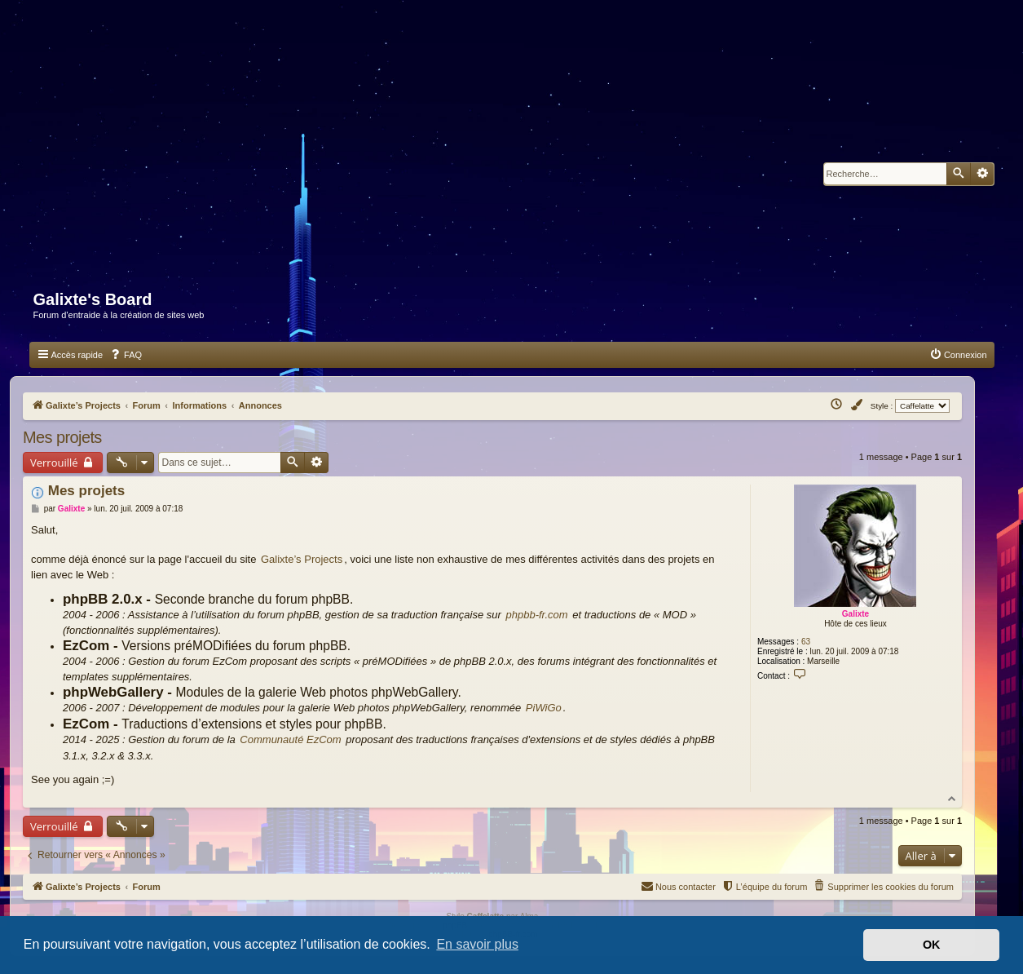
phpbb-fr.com (537, 615)
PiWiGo (544, 708)
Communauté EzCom (290, 739)
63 (805, 641)
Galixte (855, 613)
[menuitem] (125, 355)
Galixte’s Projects (301, 559)
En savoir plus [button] (477, 944)
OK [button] (932, 944)
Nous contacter (678, 885)
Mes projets (62, 437)
